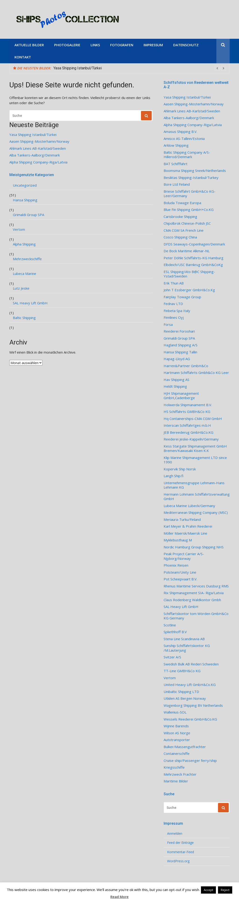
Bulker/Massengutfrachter (185, 747)
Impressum (153, 45)
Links (95, 45)
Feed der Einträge (180, 843)
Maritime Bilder (176, 781)
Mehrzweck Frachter (180, 774)
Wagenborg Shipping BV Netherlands (193, 705)
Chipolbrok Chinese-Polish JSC (187, 223)
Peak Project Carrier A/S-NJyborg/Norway (184, 556)
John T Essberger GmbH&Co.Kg (189, 290)
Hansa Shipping (25, 200)
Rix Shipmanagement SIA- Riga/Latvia (194, 593)
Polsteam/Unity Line (180, 572)
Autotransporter (177, 740)
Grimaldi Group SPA (28, 215)
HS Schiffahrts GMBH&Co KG (187, 411)
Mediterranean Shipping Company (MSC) (196, 512)
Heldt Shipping (175, 386)
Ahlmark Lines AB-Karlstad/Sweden (37, 148)
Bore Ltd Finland (177, 184)
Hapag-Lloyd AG (177, 359)
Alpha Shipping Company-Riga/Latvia (38, 162)
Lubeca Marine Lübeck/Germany (189, 506)
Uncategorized (25, 185)
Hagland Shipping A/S (180, 345)
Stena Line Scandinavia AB (184, 639)
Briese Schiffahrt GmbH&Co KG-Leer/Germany (189, 193)
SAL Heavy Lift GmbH (30, 303)
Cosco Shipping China (180, 237)
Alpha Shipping (24, 244)
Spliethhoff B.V (175, 632)
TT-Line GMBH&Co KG (182, 671)
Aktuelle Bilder (29, 45)
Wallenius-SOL (175, 712)
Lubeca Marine (24, 273)
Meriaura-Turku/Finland (182, 519)
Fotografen (121, 45)
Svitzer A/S (172, 657)
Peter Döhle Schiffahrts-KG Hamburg (193, 258)
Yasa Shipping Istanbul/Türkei (77, 68)
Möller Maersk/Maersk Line (185, 533)
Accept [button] (208, 890)
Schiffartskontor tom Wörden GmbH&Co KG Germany (196, 616)
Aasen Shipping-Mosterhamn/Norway (39, 141)
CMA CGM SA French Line (184, 230)
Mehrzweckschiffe (27, 259)
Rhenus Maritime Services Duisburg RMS (196, 586)
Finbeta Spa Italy (177, 311)
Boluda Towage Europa (182, 203)
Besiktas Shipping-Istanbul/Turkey (191, 177)
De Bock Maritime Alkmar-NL (187, 251)
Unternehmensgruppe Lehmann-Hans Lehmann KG (194, 485)
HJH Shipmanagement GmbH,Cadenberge (181, 395)
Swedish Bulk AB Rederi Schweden (191, 664)
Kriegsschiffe (174, 767)
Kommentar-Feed (180, 852)
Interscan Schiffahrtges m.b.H (187, 425)
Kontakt (22, 57)
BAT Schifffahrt (175, 164)
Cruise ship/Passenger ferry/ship (190, 760)
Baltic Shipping (24, 318)
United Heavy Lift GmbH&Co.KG (190, 684)
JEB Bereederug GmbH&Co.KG (188, 432)
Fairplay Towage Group (182, 297)
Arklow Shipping (176, 145)
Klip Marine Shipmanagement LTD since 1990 (195, 460)
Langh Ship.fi (173, 476)
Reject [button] (225, 890)
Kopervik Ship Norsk (180, 469)
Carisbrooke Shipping (180, 216)
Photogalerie (67, 45)
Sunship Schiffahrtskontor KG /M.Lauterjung (187, 648)
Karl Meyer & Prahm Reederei (188, 526)
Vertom (19, 229)
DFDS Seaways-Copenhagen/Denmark (194, 244)
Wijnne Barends (176, 726)
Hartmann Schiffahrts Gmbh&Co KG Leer (196, 372)
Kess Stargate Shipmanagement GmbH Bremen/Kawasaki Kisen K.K (195, 448)
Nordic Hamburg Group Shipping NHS (194, 547)
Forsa (168, 324)
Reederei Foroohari (179, 331)
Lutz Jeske (21, 288)
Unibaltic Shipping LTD (181, 691)
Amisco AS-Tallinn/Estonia (184, 138)
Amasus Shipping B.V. (180, 131)
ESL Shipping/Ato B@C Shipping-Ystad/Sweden (189, 274)
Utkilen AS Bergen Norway (185, 698)
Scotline (170, 625)
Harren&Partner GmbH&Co (186, 366)
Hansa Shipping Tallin (180, 352)
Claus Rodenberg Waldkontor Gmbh (192, 600)
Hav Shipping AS (176, 379)
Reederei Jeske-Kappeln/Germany (191, 439)
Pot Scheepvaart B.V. (180, 579)
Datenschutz (186, 45)
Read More (119, 896)
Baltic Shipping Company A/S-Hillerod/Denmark (187, 154)
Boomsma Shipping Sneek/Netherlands (195, 170)
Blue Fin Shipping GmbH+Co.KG (189, 209)
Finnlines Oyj (174, 317)
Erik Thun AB (174, 283)
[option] (139, 68)
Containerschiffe (177, 753)
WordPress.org (178, 861)
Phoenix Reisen (176, 565)
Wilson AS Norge (177, 733)
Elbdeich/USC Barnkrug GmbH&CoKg (193, 265)
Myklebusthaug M (178, 540)
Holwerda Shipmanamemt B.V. (188, 405)
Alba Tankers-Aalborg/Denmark (34, 155)
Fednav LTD (173, 304)
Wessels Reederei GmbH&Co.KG (190, 719)
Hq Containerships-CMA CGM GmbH (193, 418)
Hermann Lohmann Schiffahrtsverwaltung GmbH (197, 496)
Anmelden (174, 833)
